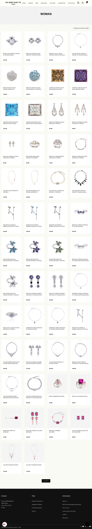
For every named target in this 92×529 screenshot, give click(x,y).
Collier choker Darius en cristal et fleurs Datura (34, 397)
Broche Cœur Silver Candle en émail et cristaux (9, 88)
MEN (37, 3)
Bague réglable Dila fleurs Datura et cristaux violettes (34, 260)
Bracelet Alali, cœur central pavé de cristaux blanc (57, 54)
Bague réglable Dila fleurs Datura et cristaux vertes (57, 260)
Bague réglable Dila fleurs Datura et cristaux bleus (11, 260)
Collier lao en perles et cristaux (10, 191)
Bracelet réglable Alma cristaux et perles (79, 157)
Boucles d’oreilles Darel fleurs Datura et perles (34, 362)
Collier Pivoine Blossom (10, 465)
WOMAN (30, 3)
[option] (5, 524)
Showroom (65, 517)
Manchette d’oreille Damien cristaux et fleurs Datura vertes (11, 225)
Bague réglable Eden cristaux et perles (32, 157)
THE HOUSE (71, 3)
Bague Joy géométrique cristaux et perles (56, 157)
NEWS (24, 3)
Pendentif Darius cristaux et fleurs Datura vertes (57, 328)
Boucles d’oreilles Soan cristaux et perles (10, 157)
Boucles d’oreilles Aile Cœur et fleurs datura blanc (33, 54)
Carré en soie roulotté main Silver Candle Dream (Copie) (34, 122)
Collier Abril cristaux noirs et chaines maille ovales (79, 191)
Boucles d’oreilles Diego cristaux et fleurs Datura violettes (34, 294)
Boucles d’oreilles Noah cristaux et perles (79, 122)
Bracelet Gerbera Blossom (54, 431)
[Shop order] (81, 28)
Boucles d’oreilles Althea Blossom (34, 431)
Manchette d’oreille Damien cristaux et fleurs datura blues (34, 225)
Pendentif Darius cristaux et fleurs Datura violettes (34, 328)
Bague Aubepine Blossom (56, 396)
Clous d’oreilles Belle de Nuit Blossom (80, 431)
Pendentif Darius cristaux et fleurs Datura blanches (80, 294)
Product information (37, 507)
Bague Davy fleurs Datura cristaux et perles (11, 328)
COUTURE (52, 3)
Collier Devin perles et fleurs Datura (56, 362)
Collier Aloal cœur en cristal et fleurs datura (80, 54)
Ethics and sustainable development (72, 504)
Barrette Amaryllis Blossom (9, 431)
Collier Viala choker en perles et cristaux (56, 191)
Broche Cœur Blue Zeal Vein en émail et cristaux (33, 88)
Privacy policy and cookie (69, 511)
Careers (65, 514)
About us (65, 501)
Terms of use (66, 507)
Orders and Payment (37, 501)
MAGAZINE (44, 3)
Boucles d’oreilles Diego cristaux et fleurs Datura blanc (57, 294)
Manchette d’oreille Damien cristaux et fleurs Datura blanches (80, 328)
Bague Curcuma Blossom (79, 396)
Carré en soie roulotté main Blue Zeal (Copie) (10, 122)
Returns (34, 511)
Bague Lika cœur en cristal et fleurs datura (11, 54)
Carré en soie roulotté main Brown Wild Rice (56, 88)
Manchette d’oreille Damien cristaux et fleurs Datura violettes (57, 225)
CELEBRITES (61, 3)
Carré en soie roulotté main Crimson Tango (79, 88)
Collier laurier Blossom (33, 465)
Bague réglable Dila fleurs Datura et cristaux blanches (11, 294)
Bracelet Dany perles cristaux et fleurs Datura (80, 362)
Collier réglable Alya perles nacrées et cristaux (33, 191)
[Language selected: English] (4, 524)
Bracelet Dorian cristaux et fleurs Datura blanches (80, 260)
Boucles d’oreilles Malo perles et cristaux (56, 122)
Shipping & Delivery (37, 504)
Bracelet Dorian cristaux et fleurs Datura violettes (80, 225)
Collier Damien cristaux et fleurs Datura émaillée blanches (11, 362)
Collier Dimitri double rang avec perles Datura (11, 397)
